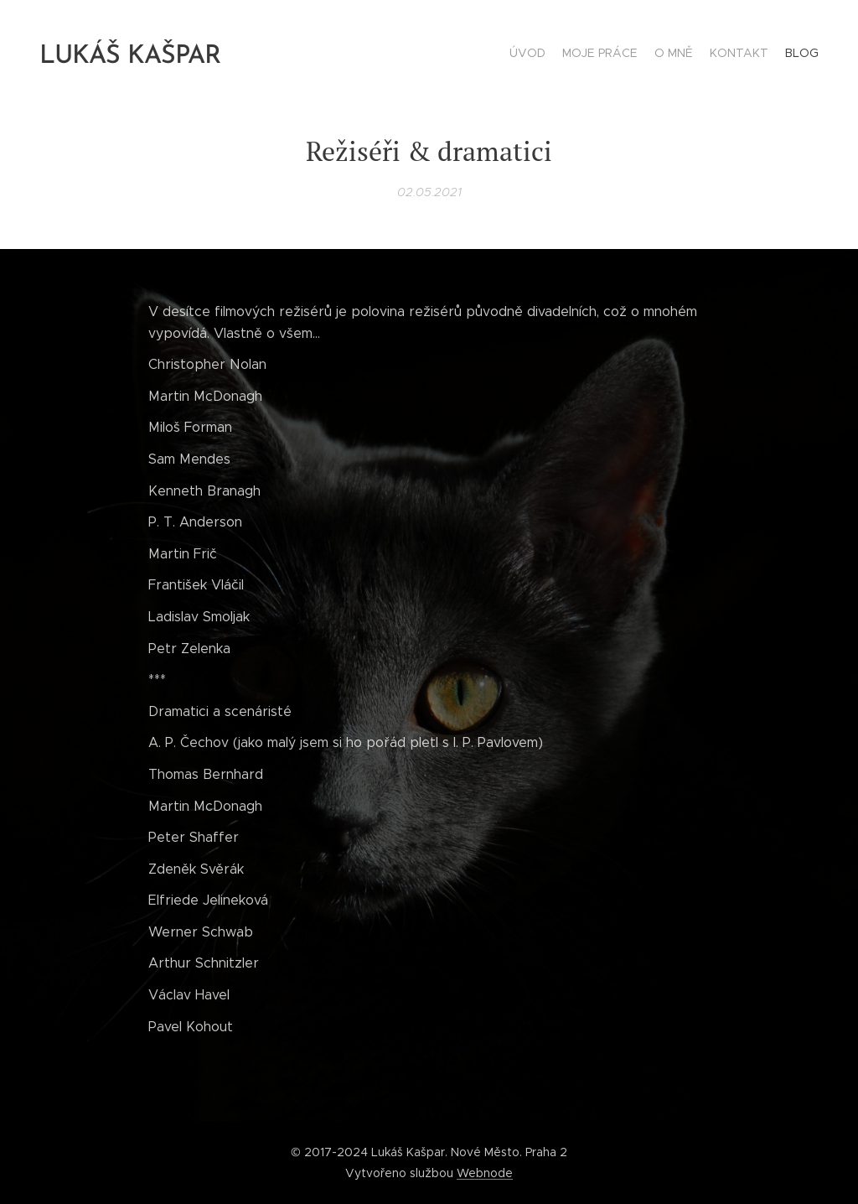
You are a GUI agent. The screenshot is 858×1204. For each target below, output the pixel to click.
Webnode (485, 1173)
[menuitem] (753, 54)
